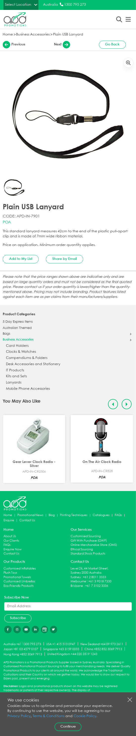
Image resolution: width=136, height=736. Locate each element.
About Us (9, 536)
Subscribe (18, 618)
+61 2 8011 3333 (94, 577)
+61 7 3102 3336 (96, 586)
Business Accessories (33, 34)
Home (8, 34)
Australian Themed (17, 328)
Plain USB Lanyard (68, 34)
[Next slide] (127, 404)
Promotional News (30, 515)
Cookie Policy (85, 716)
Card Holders (17, 346)
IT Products (15, 370)
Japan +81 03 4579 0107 (20, 649)
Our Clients (11, 540)
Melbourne (78, 581)
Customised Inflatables (19, 568)
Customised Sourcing (86, 536)
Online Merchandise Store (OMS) (94, 545)
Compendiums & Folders (26, 358)
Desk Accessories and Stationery (33, 364)
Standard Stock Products (88, 553)
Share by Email (64, 259)
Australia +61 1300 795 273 (22, 644)
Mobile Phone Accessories (28, 388)
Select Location (18, 4)
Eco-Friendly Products (18, 586)
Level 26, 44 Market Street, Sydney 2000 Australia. (89, 570)
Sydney (76, 577)
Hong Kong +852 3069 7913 (22, 654)
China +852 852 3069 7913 (103, 649)
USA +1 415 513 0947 (60, 644)
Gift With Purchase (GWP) (89, 540)
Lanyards (13, 382)
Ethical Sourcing (82, 549)
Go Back (112, 44)
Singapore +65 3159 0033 (61, 649)
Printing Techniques (73, 515)
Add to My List (20, 259)
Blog (52, 515)
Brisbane (77, 586)
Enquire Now (12, 549)
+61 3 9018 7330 (99, 581)
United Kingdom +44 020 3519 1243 (72, 654)
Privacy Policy (19, 716)
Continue (68, 726)
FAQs (118, 515)
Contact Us (27, 520)
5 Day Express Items (18, 321)
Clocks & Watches (21, 351)
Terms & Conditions (48, 716)
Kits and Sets (16, 376)
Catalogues (101, 515)
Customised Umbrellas (19, 581)
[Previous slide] (113, 404)
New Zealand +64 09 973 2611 (102, 644)
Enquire (8, 520)
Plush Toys (10, 572)
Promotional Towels (17, 577)
